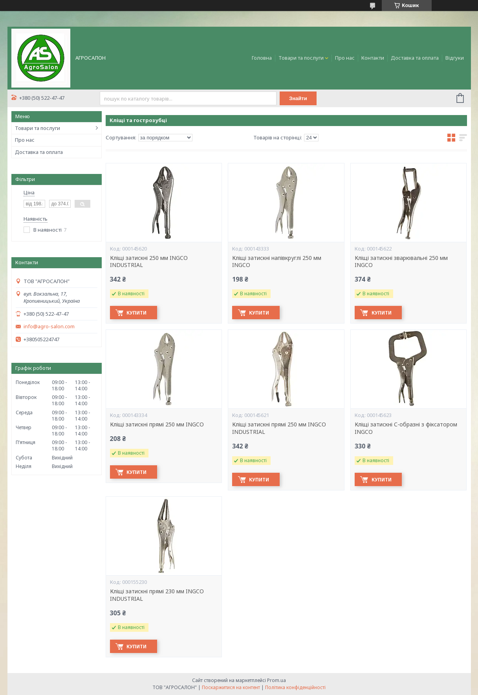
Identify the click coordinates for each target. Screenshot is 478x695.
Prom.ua (276, 680)
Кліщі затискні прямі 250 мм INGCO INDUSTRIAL (279, 428)
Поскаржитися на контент (231, 687)
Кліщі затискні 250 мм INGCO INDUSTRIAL (149, 261)
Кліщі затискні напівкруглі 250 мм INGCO (276, 261)
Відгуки (454, 57)
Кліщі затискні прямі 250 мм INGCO (157, 424)
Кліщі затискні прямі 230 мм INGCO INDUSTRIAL (157, 595)
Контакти (372, 57)
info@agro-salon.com (49, 326)
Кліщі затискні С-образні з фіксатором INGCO (406, 428)
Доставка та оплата (415, 57)
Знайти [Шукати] (298, 98)
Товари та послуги (301, 57)
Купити (138, 312)
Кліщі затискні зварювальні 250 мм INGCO (401, 261)
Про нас (345, 57)
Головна (262, 57)
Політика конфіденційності (295, 687)
